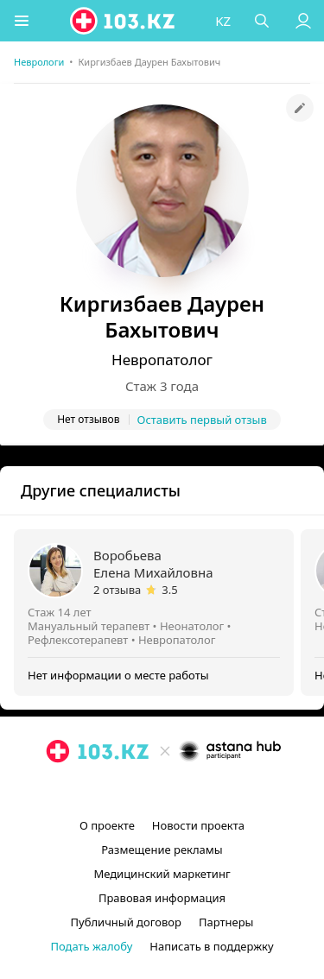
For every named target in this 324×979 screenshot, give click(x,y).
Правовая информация (162, 898)
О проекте (107, 825)
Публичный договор (126, 922)
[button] (21, 20)
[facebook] (164, 791)
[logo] (123, 20)
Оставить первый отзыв (202, 419)
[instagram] (136, 791)
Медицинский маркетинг (161, 873)
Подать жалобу (91, 946)
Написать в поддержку (211, 946)
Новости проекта (198, 825)
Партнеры (226, 922)
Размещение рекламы (161, 849)
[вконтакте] (192, 791)
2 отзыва (117, 589)
